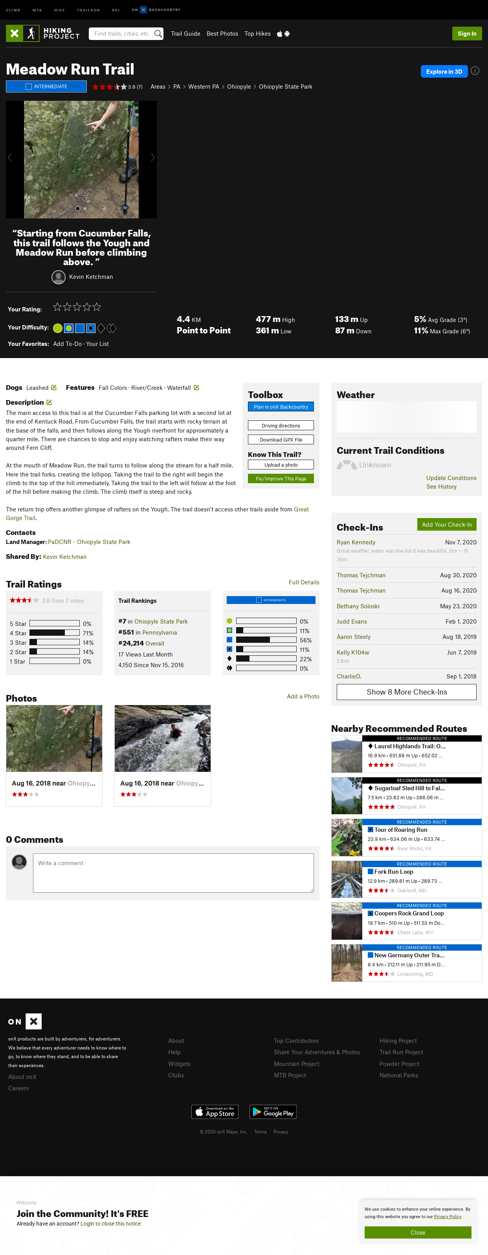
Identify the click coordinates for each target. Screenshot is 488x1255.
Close (418, 1232)
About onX (22, 1076)
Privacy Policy (447, 1216)
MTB (37, 9)
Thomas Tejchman (361, 574)
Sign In (467, 33)
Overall (154, 643)
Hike (59, 9)
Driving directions (281, 425)
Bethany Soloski (358, 605)
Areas (157, 86)
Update (451, 477)
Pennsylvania (159, 632)
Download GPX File (281, 440)
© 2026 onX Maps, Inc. (224, 1131)
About (176, 1040)
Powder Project (399, 1063)
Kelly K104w (353, 652)
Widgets (179, 1063)
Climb (13, 9)
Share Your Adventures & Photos (317, 1051)
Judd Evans (352, 621)
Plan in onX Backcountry (281, 407)
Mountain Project (296, 1063)
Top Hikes (257, 33)
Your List (97, 343)
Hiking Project (398, 1040)
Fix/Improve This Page (281, 478)
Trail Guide (185, 33)
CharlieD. (349, 676)
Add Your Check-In (447, 524)
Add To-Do (67, 343)
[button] (14, 159)
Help (174, 1051)
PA (176, 86)
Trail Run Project (401, 1051)
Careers (18, 1087)
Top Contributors (296, 1040)
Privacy (280, 1131)
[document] (418, 1222)
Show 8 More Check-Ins (407, 691)
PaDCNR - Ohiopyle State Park (89, 541)
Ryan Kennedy (356, 542)
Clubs (176, 1075)
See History (441, 486)
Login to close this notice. (111, 1223)
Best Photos (222, 33)
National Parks (399, 1075)
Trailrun (88, 9)
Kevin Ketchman (91, 276)
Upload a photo (281, 465)
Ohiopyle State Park (285, 86)
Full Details (304, 582)
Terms (260, 1131)
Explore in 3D (444, 71)
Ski (116, 9)
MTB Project (290, 1075)
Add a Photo (303, 696)
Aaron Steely (354, 636)
